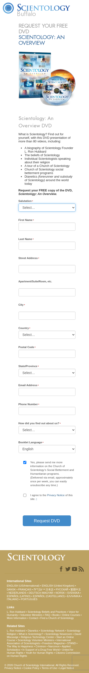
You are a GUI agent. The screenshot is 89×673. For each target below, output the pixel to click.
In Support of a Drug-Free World (41, 649)
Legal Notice (66, 668)
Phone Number (28, 404)
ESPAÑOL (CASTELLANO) (49, 596)
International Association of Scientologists (39, 642)
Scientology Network (53, 630)
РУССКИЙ (62, 589)
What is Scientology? (31, 634)
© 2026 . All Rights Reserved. (42, 665)
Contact (33, 618)
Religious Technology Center (37, 637)
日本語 (49, 589)
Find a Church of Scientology (57, 618)
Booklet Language (30, 442)
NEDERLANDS (17, 592)
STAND (71, 643)
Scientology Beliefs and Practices (47, 611)
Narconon (54, 646)
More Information (17, 618)
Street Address (28, 258)
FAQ (47, 614)
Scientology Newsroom (58, 634)
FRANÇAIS (25, 589)
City (21, 304)
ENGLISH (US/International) (23, 585)
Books (56, 614)
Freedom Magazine (53, 643)
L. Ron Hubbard (16, 611)
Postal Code (26, 347)
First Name (26, 220)
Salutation (25, 200)
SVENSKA (73, 592)
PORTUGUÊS (29, 599)
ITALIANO (13, 599)
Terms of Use (49, 668)
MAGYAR (47, 592)
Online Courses (71, 614)
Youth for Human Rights (39, 652)
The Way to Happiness (20, 646)
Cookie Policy (31, 668)
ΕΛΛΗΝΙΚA (73, 596)
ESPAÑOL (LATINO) (19, 596)
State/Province (28, 366)
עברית (38, 589)
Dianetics (33, 630)
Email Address (28, 385)
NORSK (60, 592)
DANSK (11, 589)
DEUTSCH (35, 592)
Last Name (25, 239)
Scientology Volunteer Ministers (36, 640)
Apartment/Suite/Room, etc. (35, 281)
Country (24, 328)
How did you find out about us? (39, 423)
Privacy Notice (56, 495)
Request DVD (47, 520)
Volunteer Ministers (31, 614)
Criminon (41, 646)
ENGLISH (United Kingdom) (58, 585)
